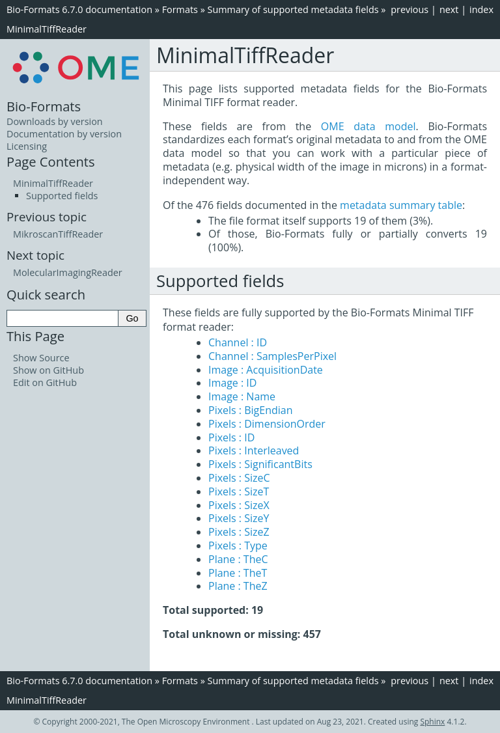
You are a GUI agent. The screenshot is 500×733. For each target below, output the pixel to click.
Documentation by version (64, 134)
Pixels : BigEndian (250, 410)
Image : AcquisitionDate (265, 370)
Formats (180, 9)
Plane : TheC (238, 559)
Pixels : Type (238, 545)
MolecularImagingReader (67, 272)
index (481, 9)
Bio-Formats (44, 106)
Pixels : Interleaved (253, 450)
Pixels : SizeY (238, 518)
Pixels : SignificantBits (260, 464)
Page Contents (51, 161)
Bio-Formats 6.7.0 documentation (79, 9)
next (449, 9)
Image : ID (232, 383)
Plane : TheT (237, 573)
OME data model (368, 126)
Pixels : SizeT (238, 491)
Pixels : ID (231, 437)
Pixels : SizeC (239, 478)
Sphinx (432, 721)
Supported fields (62, 195)
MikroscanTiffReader (58, 234)
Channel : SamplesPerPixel (272, 356)
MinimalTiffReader (47, 29)
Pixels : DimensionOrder (267, 424)
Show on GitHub (48, 370)
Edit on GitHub (45, 382)
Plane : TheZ (238, 586)
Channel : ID (237, 342)
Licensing (27, 146)
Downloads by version (55, 121)
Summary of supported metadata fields (293, 9)
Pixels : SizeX (239, 505)
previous (409, 9)
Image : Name (241, 396)
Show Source (41, 358)
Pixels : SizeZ (239, 532)
